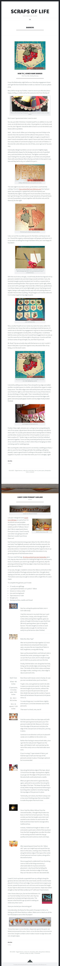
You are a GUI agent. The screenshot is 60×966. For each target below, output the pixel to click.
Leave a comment (30, 472)
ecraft (29, 470)
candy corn (26, 952)
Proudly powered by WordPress (21, 964)
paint (39, 470)
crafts (24, 470)
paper (42, 470)
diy (27, 470)
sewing (26, 953)
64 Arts (30, 499)
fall (39, 952)
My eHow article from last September (34, 557)
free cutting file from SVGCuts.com (30, 189)
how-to (36, 470)
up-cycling (31, 953)
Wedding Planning (34, 76)
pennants (22, 953)
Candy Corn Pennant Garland (30, 497)
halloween (47, 952)
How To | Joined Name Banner (30, 73)
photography (48, 470)
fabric (32, 470)
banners (20, 470)
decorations (32, 952)
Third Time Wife (25, 76)
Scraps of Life (30, 11)
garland (43, 952)
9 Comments (37, 953)
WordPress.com (42, 964)
